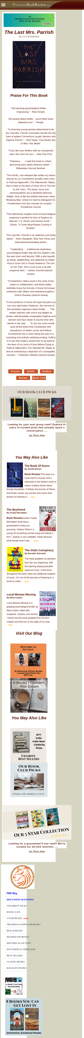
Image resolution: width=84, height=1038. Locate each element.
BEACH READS (14, 931)
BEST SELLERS (15, 955)
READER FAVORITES (18, 937)
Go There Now (37, 435)
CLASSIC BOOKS (16, 962)
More (33, 497)
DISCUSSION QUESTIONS (20, 899)
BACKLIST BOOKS (16, 968)
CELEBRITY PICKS (17, 906)
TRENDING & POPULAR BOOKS (24, 924)
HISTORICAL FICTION (19, 943)
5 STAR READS (17, 918)
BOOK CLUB (13, 912)
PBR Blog (12, 893)
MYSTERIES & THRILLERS (21, 949)
